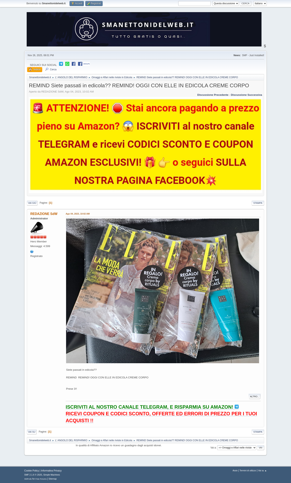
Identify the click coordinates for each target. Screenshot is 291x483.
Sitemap (53, 479)
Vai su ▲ (262, 470)
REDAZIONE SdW (43, 214)
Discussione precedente (212, 94)
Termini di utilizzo (247, 470)
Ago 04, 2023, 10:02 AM (78, 214)
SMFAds (28, 479)
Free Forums (41, 479)
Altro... (254, 396)
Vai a (213, 447)
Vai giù (32, 203)
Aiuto (235, 470)
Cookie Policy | (32, 470)
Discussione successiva (246, 94)
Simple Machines (51, 475)
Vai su (31, 432)
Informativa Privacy (51, 470)
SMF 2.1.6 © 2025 (33, 475)
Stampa (257, 203)
